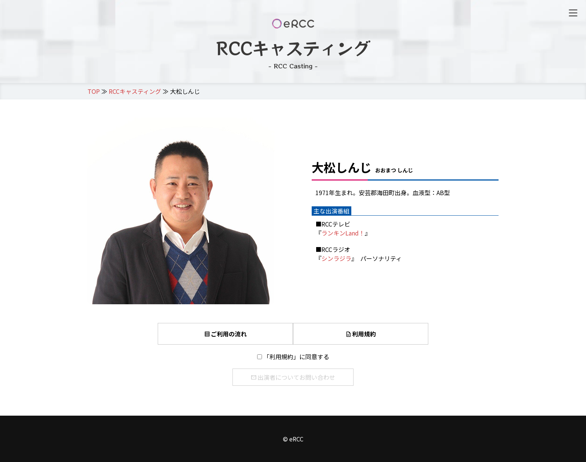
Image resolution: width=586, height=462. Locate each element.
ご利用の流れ (225, 333)
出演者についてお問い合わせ (293, 377)
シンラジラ (336, 258)
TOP (93, 91)
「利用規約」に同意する (296, 356)
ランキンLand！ (343, 232)
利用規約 (360, 333)
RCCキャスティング (135, 91)
